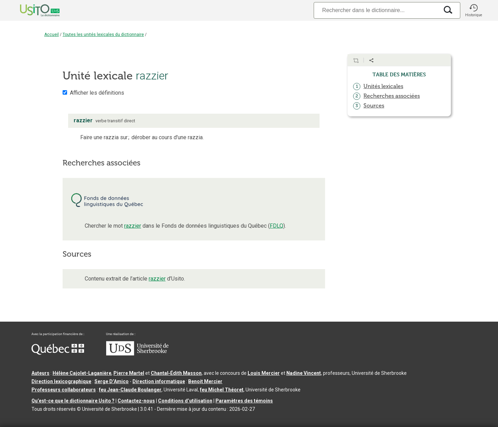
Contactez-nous (136, 401)
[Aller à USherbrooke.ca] (137, 354)
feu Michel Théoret (221, 389)
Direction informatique (158, 381)
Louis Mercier (264, 373)
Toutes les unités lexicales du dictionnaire (103, 34)
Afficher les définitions (97, 92)
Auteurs (40, 373)
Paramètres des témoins (244, 401)
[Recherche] (376, 10)
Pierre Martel (128, 373)
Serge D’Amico (111, 381)
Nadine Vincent (303, 373)
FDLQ (276, 225)
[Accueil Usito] (32, 10)
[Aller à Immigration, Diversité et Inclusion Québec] (57, 353)
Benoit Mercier (205, 381)
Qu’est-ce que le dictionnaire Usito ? (72, 401)
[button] (473, 10)
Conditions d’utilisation (185, 401)
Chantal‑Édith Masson (176, 373)
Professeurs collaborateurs (63, 389)
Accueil (51, 34)
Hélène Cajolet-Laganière (82, 373)
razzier (132, 225)
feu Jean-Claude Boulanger (130, 389)
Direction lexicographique (61, 381)
